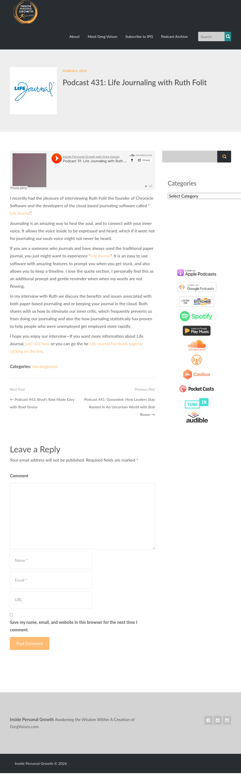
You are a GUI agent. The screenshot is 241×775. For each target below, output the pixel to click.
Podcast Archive (174, 39)
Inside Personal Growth (35, 13)
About (74, 39)
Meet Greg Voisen (102, 39)
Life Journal (20, 215)
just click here (38, 345)
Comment (19, 477)
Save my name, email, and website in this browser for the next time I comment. (73, 627)
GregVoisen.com (25, 728)
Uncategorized (45, 368)
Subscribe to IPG (139, 39)
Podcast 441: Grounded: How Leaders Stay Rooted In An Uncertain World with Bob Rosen (119, 408)
